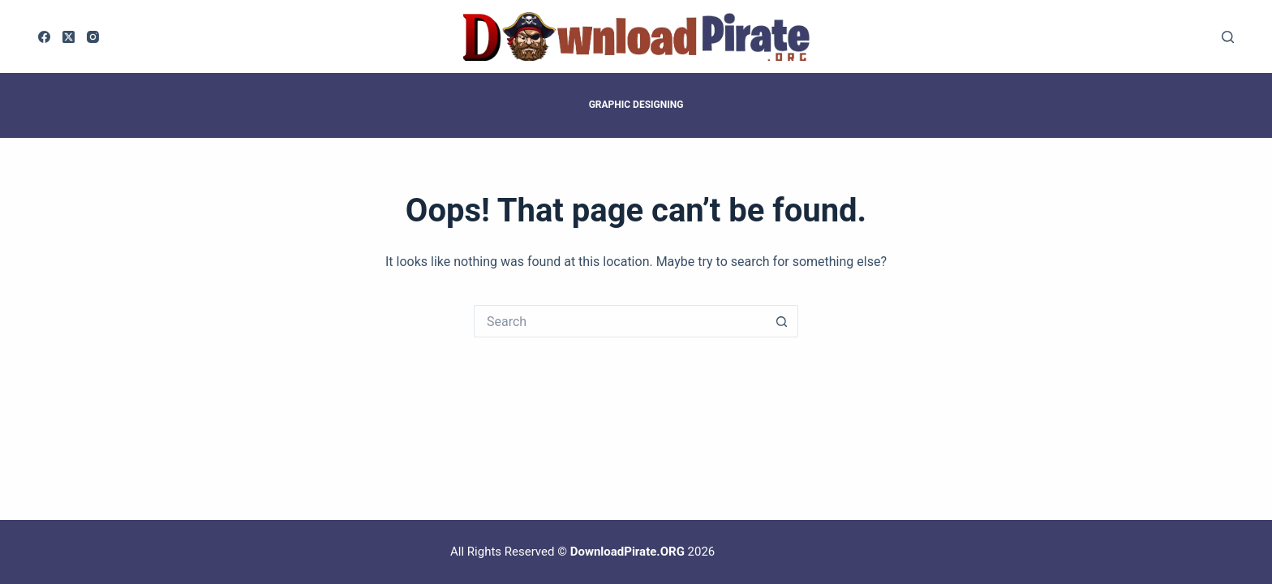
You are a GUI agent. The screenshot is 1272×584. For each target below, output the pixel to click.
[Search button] (782, 321)
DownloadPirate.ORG (627, 551)
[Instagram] (93, 37)
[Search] (1228, 37)
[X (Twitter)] (68, 37)
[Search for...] (620, 321)
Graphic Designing (636, 104)
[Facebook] (44, 37)
